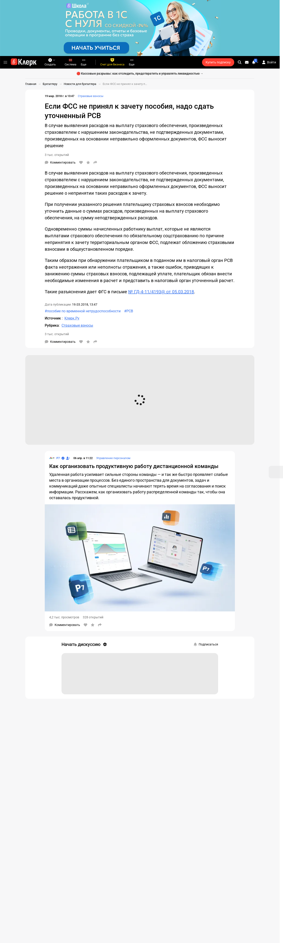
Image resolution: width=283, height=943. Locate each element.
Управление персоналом (113, 458)
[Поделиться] (95, 162)
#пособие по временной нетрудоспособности (83, 311)
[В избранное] (88, 162)
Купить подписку (218, 62)
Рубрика (52, 325)
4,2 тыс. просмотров (64, 617)
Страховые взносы (90, 96)
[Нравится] (81, 162)
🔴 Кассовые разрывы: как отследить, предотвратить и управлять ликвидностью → (140, 73)
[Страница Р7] (54, 458)
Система (70, 62)
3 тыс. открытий (57, 155)
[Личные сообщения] (247, 62)
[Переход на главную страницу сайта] (23, 62)
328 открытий (93, 617)
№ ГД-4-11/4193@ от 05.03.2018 (161, 291)
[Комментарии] (60, 162)
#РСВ (128, 311)
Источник (53, 318)
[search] (239, 62)
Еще (83, 62)
